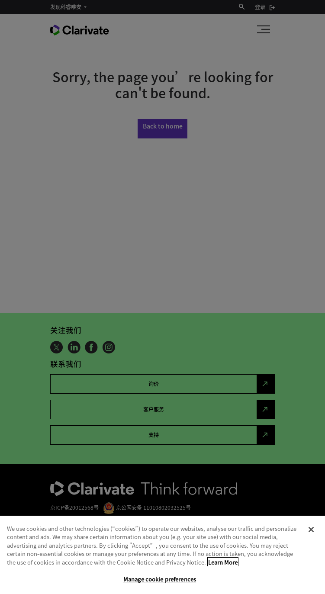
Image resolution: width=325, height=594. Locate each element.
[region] (162, 555)
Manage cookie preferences (159, 579)
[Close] (311, 529)
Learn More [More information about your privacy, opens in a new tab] (223, 562)
